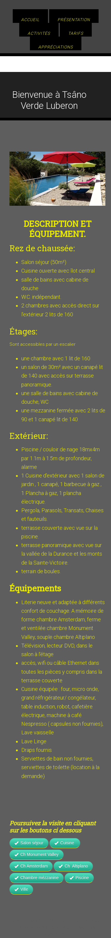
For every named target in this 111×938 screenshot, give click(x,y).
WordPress (74, 927)
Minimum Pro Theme (72, 920)
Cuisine (64, 842)
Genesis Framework (37, 927)
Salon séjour (29, 842)
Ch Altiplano (73, 866)
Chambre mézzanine (37, 877)
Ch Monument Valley (37, 854)
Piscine (79, 877)
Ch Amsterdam (31, 866)
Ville (21, 889)
